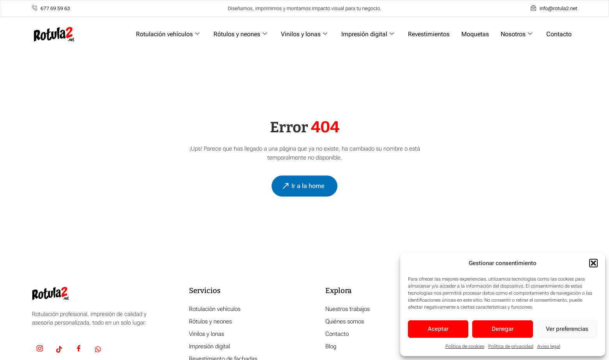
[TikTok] (59, 350)
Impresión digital (367, 34)
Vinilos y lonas (304, 34)
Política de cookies (464, 346)
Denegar (503, 328)
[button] (593, 263)
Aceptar (438, 328)
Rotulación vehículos (167, 34)
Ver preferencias (567, 328)
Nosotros (516, 34)
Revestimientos (429, 34)
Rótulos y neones (240, 34)
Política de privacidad (510, 346)
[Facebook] (78, 350)
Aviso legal (548, 346)
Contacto (559, 34)
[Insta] (40, 350)
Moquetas (475, 34)
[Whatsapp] (98, 350)
